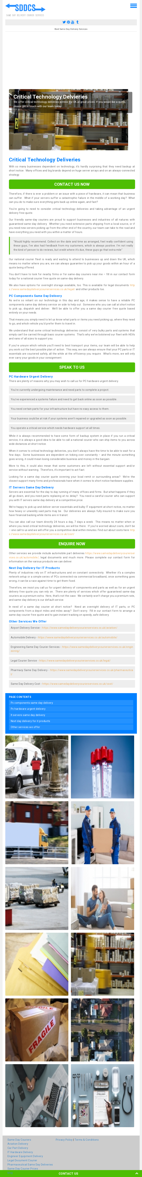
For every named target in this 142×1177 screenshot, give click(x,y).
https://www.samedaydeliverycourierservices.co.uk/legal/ (75, 660)
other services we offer (25, 727)
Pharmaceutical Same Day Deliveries (30, 1164)
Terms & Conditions (87, 1139)
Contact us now (72, 184)
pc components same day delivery (32, 702)
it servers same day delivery (28, 715)
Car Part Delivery (17, 1148)
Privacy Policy (64, 1139)
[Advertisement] (71, 61)
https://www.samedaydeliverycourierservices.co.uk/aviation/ (79, 627)
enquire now (72, 543)
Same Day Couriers (19, 1139)
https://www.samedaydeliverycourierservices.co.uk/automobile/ (78, 637)
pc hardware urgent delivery (28, 708)
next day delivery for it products (30, 721)
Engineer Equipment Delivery (25, 1156)
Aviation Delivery (17, 1143)
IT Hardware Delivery (20, 1152)
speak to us (72, 367)
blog (10, 1172)
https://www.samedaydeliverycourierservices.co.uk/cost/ (77, 683)
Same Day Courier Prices (22, 1168)
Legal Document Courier (22, 1160)
